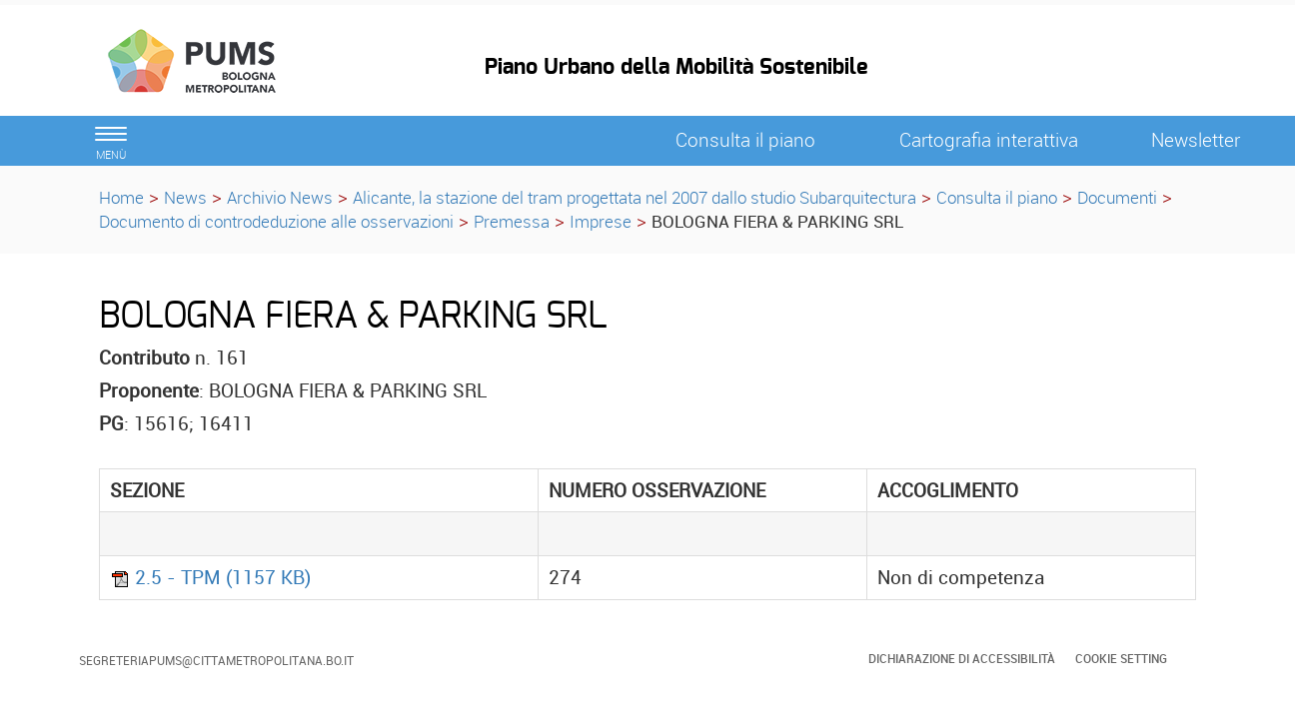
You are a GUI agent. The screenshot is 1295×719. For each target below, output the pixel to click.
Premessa (512, 221)
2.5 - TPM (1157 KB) (210, 577)
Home (121, 197)
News (185, 197)
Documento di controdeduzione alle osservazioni (276, 221)
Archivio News (280, 197)
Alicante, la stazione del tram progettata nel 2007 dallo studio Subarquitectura (634, 197)
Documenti (1117, 197)
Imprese (601, 221)
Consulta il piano (996, 197)
